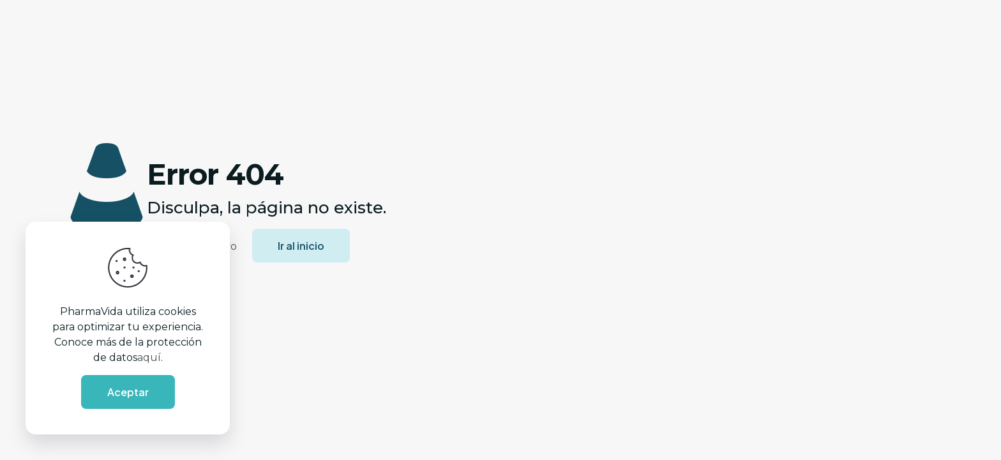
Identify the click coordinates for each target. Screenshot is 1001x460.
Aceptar (128, 392)
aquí (149, 357)
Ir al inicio (301, 245)
